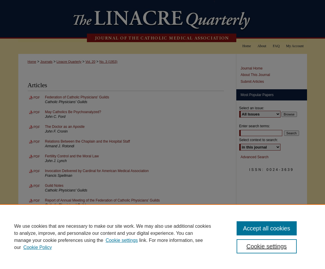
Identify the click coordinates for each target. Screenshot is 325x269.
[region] (162, 236)
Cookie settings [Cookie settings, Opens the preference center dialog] (266, 246)
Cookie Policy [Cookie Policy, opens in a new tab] (37, 247)
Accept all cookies (266, 228)
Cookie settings (121, 240)
